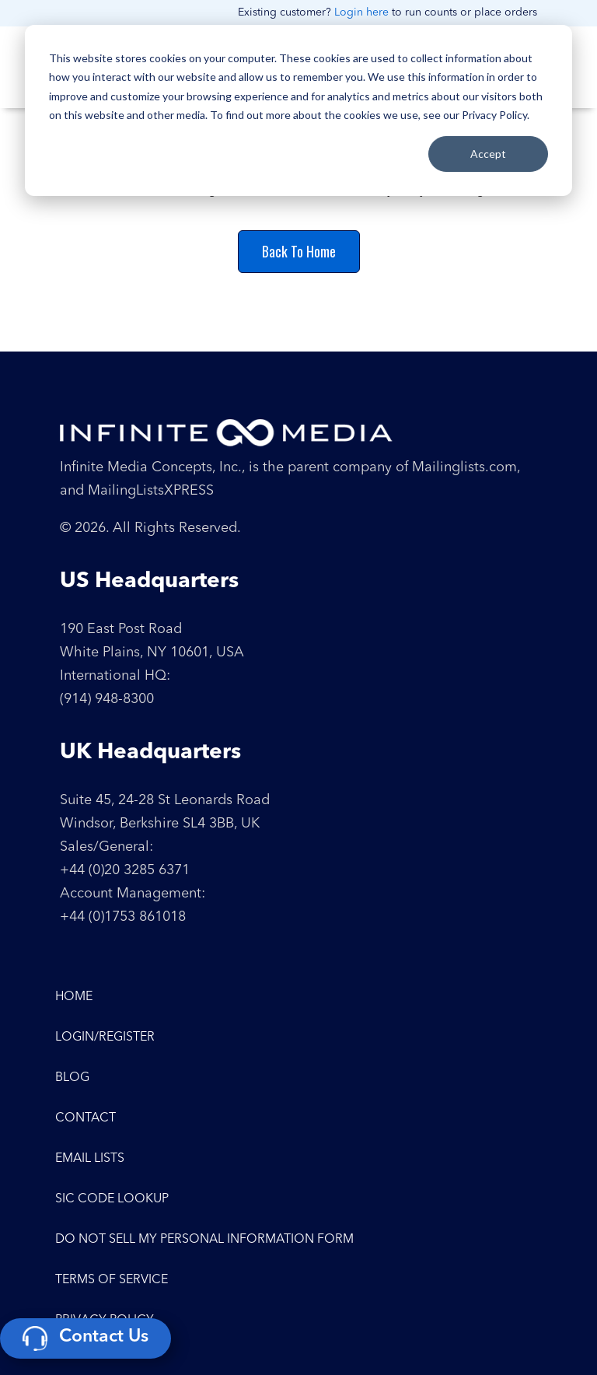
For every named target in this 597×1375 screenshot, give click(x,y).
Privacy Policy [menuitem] (104, 1320)
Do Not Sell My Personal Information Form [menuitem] (204, 1239)
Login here (361, 12)
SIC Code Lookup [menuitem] (112, 1199)
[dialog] (298, 110)
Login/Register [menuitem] (105, 1037)
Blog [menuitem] (72, 1078)
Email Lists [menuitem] (89, 1159)
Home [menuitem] (74, 997)
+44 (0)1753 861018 (123, 917)
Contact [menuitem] (85, 1118)
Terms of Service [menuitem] (111, 1280)
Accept (488, 153)
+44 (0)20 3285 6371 (125, 870)
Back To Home (299, 251)
